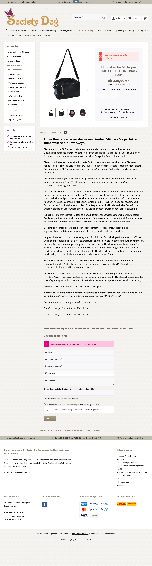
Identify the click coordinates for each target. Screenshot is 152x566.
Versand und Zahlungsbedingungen (132, 472)
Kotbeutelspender (16, 100)
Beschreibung (45, 132)
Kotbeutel (13, 104)
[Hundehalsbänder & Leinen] (23, 30)
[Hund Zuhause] (104, 30)
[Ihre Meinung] (79, 382)
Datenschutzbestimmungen (67, 404)
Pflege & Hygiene (14, 119)
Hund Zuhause (12, 110)
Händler (121, 459)
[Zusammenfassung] (79, 366)
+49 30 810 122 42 (14, 512)
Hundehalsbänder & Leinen (18, 52)
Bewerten (128, 112)
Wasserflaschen (15, 96)
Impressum (123, 485)
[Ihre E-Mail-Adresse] (79, 359)
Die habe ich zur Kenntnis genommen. (75, 409)
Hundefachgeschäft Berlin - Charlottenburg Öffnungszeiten (131, 464)
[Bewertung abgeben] (79, 373)
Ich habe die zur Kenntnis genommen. (73, 404)
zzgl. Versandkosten (123, 85)
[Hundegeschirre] (67, 30)
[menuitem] (145, 18)
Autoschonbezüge (16, 83)
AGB (120, 469)
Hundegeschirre (13, 61)
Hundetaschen (15, 70)
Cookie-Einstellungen (127, 456)
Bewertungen (59, 132)
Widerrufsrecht (124, 475)
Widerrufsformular (126, 479)
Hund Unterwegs (14, 65)
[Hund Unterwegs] (86, 30)
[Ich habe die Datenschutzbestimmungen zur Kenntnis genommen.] (45, 404)
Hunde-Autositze (16, 78)
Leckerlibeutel (15, 91)
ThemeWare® (86, 540)
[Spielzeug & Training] (124, 30)
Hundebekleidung (14, 56)
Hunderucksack (15, 74)
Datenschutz (123, 482)
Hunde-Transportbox (17, 87)
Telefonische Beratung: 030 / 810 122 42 (78, 437)
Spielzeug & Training (15, 115)
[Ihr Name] (79, 352)
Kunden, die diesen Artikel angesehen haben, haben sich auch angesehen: (70, 430)
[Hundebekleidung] (48, 30)
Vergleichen (111, 109)
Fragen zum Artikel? (110, 112)
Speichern (50, 418)
